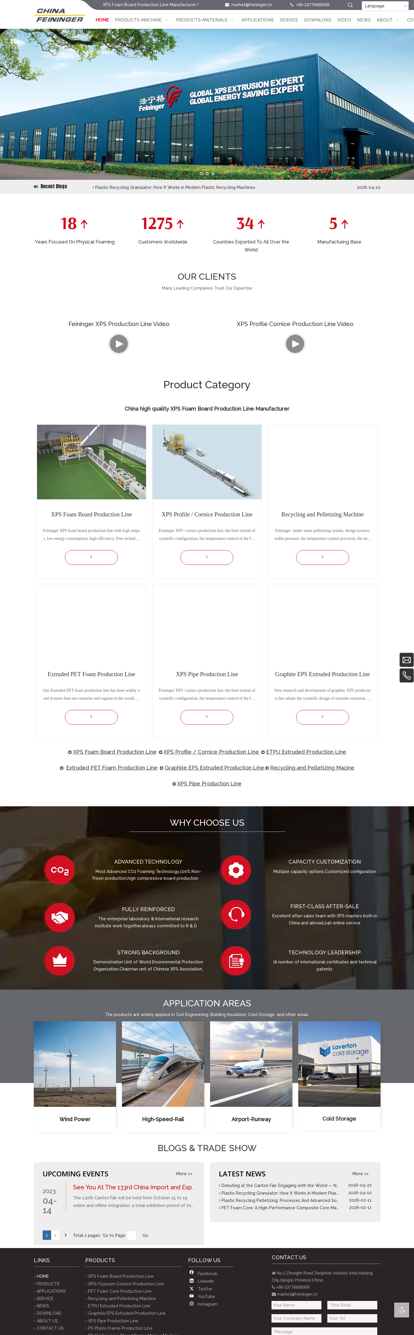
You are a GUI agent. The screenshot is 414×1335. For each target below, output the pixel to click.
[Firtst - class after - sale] (239, 984)
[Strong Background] (63, 1030)
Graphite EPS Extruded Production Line (214, 837)
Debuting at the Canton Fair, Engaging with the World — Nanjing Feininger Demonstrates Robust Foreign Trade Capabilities (216, 182)
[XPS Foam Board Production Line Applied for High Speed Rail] (163, 1133)
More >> (184, 1243)
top (401, 1310)
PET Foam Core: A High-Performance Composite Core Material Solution (293, 1277)
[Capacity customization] (239, 939)
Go (145, 1305)
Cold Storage (339, 1192)
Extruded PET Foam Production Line (111, 837)
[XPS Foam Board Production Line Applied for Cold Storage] (339, 1133)
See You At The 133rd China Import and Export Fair (142, 1256)
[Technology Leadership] (239, 1030)
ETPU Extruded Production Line (306, 821)
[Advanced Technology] (63, 939)
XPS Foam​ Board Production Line (115, 821)
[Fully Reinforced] (63, 987)
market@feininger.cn (252, 4)
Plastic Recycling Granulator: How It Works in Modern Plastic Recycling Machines (302, 1262)
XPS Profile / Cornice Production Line (211, 821)
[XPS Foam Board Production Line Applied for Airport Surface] (251, 1133)
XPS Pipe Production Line (209, 853)
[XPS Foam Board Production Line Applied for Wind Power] (75, 1133)
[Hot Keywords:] (350, 5)
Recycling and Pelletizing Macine (312, 837)
